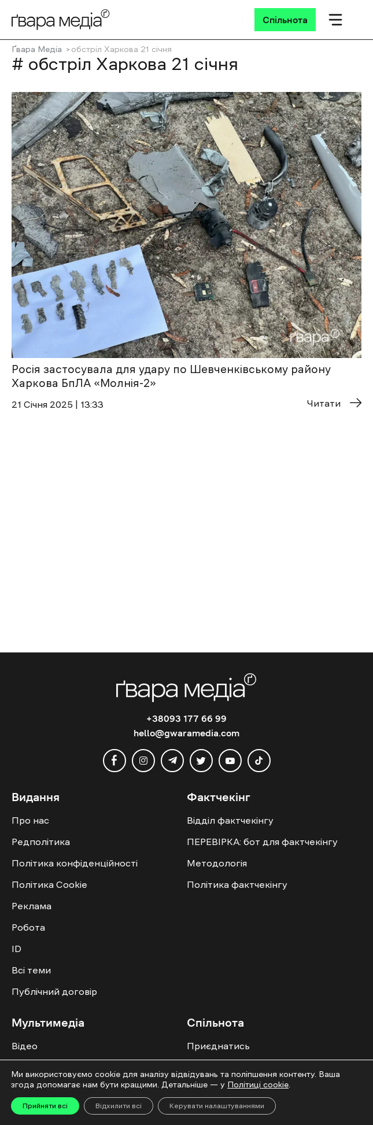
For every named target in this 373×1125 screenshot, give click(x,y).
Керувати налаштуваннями (216, 1105)
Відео (25, 1045)
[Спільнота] (285, 19)
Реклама (31, 905)
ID (16, 948)
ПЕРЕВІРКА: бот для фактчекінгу (262, 841)
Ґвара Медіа (37, 49)
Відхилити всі (118, 1105)
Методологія (217, 863)
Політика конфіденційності (75, 863)
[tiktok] (259, 760)
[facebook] (114, 760)
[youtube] (230, 760)
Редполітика (41, 841)
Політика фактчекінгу (237, 884)
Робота (28, 927)
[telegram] (172, 760)
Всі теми (31, 970)
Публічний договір (54, 991)
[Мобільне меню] (335, 19)
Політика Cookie (49, 884)
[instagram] (143, 760)
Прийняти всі (45, 1105)
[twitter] (201, 760)
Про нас (30, 820)
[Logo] (61, 19)
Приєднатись (218, 1045)
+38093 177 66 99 (186, 718)
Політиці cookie (258, 1084)
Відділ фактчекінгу (230, 820)
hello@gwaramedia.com (186, 732)
